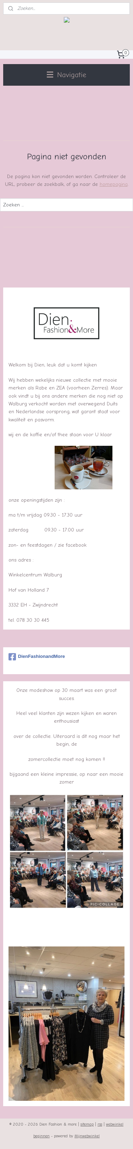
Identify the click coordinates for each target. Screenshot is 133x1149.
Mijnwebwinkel (87, 1136)
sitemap (87, 1124)
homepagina (114, 184)
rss (100, 1124)
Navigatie (66, 74)
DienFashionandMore (37, 657)
